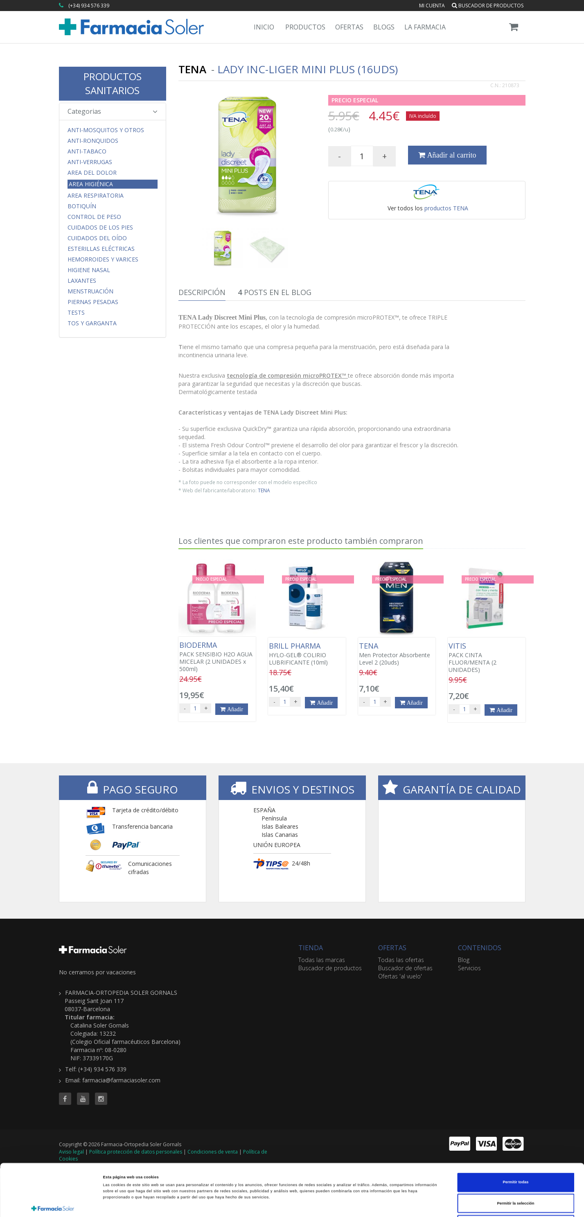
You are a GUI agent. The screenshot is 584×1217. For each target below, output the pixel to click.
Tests (76, 312)
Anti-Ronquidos (93, 140)
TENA (264, 490)
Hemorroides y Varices (103, 259)
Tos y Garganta (92, 323)
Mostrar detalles (348, 1203)
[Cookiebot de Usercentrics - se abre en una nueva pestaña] (53, 1203)
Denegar (515, 1172)
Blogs (384, 27)
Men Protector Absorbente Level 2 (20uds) (397, 654)
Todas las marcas (321, 960)
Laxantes (82, 280)
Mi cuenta (432, 5)
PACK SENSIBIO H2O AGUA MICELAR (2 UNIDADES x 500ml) (217, 657)
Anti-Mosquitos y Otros (106, 130)
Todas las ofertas (401, 960)
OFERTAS (392, 947)
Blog (463, 960)
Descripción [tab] (201, 292)
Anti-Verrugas (90, 162)
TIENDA (310, 947)
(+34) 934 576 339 (88, 5)
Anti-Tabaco (87, 151)
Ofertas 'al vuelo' (400, 976)
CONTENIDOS (479, 947)
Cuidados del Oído (97, 238)
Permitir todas (516, 1130)
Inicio (264, 27)
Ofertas (349, 27)
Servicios (469, 968)
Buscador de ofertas (405, 968)
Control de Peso (94, 217)
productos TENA (446, 208)
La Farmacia (425, 27)
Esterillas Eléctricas (101, 248)
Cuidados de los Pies (100, 227)
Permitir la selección (515, 1151)
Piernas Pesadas (93, 302)
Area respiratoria (96, 195)
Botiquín (82, 206)
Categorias (113, 111)
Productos (305, 27)
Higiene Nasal (89, 270)
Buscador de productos (487, 5)
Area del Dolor (92, 172)
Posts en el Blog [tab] (274, 292)
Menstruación (90, 291)
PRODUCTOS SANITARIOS (112, 83)
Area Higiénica (91, 184)
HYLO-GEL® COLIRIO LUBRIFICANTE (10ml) (307, 654)
